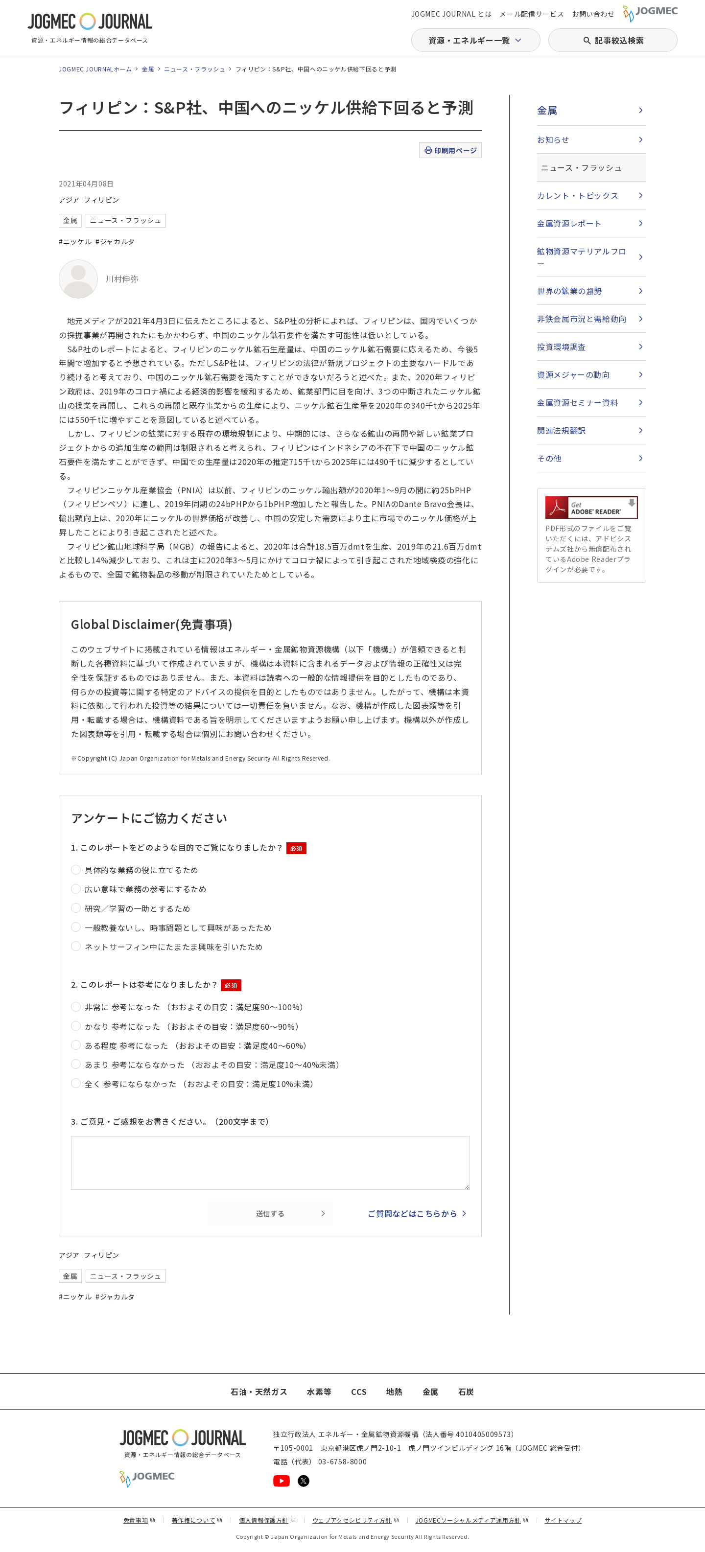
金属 (148, 69)
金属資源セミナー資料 (577, 402)
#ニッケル (75, 241)
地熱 (394, 1391)
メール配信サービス (531, 14)
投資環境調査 (561, 346)
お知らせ (553, 139)
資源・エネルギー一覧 (469, 40)
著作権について (197, 1520)
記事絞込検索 (619, 40)
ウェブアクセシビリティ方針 (356, 1520)
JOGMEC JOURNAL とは (451, 14)
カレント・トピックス (577, 195)
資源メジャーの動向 (573, 374)
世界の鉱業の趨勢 (569, 291)
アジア (69, 200)
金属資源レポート (569, 223)
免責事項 (139, 1520)
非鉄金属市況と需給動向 (582, 318)
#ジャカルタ (115, 241)
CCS (359, 1391)
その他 (549, 458)
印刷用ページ (450, 150)
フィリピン (101, 200)
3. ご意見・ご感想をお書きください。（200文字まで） (172, 1121)
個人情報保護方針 (267, 1520)
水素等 (319, 1391)
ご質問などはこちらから (412, 1213)
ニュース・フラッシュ (194, 69)
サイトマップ (563, 1520)
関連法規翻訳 (561, 430)
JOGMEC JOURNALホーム (95, 69)
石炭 (466, 1391)
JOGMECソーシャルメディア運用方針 (472, 1520)
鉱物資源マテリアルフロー (582, 257)
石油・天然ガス (259, 1391)
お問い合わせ (593, 14)
